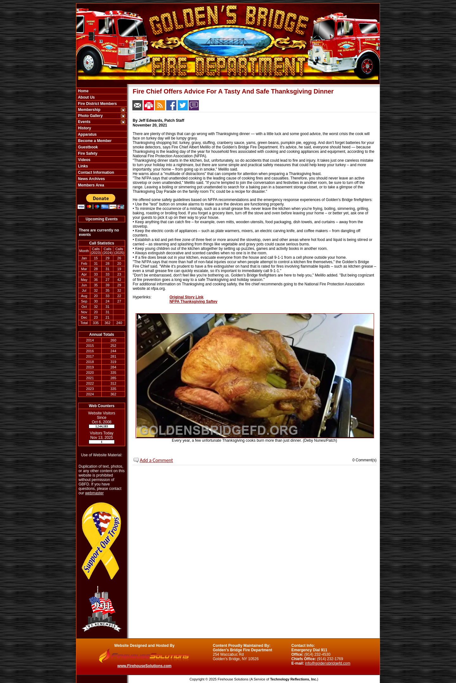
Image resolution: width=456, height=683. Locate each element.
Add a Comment (156, 460)
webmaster (94, 493)
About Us (86, 97)
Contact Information (95, 172)
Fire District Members (97, 103)
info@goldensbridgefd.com (327, 663)
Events (84, 122)
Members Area (90, 185)
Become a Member (94, 141)
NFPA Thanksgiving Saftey (193, 301)
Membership (88, 109)
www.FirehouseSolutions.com (144, 666)
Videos (83, 160)
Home (83, 91)
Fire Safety (87, 153)
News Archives (91, 179)
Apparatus (87, 134)
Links (82, 166)
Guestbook (87, 147)
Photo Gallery (90, 116)
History (84, 128)
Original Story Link (186, 297)
